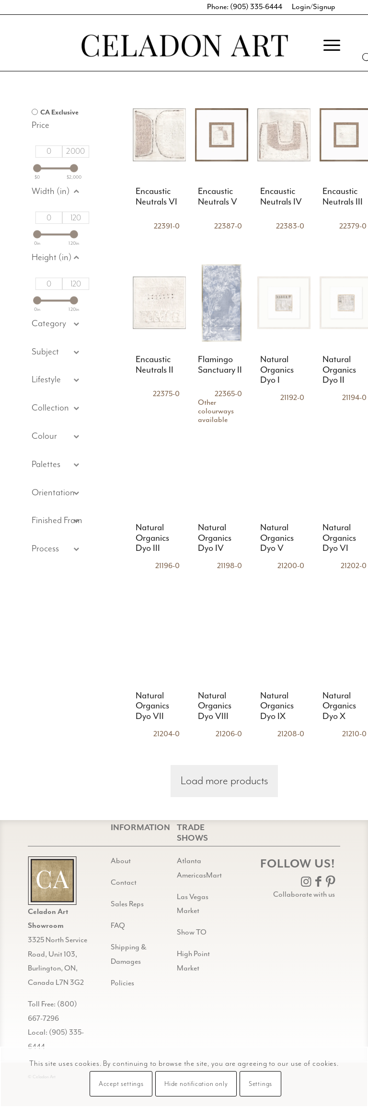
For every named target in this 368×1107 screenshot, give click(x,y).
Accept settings (121, 1084)
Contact (124, 882)
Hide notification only (196, 1084)
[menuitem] (327, 45)
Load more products (224, 781)
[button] (57, 352)
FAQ (118, 925)
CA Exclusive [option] (59, 112)
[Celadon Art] (184, 47)
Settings (260, 1084)
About (121, 861)
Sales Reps (127, 904)
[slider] (37, 168)
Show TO (192, 932)
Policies (122, 983)
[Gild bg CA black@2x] (52, 880)
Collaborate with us (304, 894)
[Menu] (327, 45)
